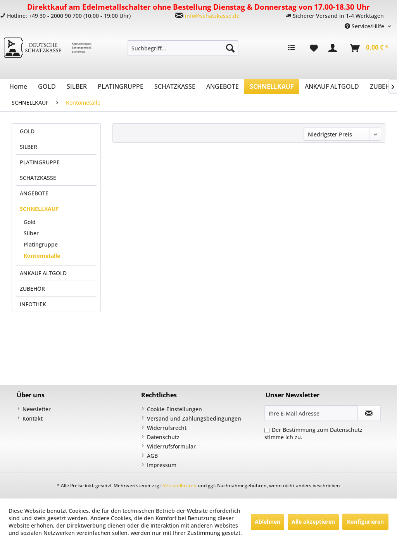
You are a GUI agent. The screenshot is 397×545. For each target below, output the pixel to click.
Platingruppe (41, 244)
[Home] (18, 86)
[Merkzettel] (314, 48)
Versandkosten (180, 485)
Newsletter (36, 409)
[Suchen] (230, 48)
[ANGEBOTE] (222, 86)
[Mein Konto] (334, 48)
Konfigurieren (365, 521)
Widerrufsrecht (166, 427)
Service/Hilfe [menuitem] (365, 26)
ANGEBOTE (34, 193)
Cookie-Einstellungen (174, 409)
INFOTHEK (33, 304)
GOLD (27, 131)
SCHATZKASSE (38, 177)
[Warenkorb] (369, 48)
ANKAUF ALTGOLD (43, 273)
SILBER (28, 146)
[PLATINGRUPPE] (120, 86)
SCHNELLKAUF (39, 208)
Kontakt (32, 418)
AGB (152, 455)
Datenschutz (163, 437)
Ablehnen (267, 521)
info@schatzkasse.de (212, 15)
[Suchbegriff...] (183, 48)
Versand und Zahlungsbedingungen (194, 418)
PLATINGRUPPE (40, 162)
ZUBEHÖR (32, 288)
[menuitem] (183, 48)
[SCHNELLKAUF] (271, 86)
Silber (31, 233)
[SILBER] (76, 86)
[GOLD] (47, 86)
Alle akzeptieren (313, 521)
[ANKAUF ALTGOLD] (331, 86)
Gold (30, 222)
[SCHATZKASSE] (175, 86)
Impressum (161, 465)
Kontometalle (42, 255)
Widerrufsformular (171, 446)
